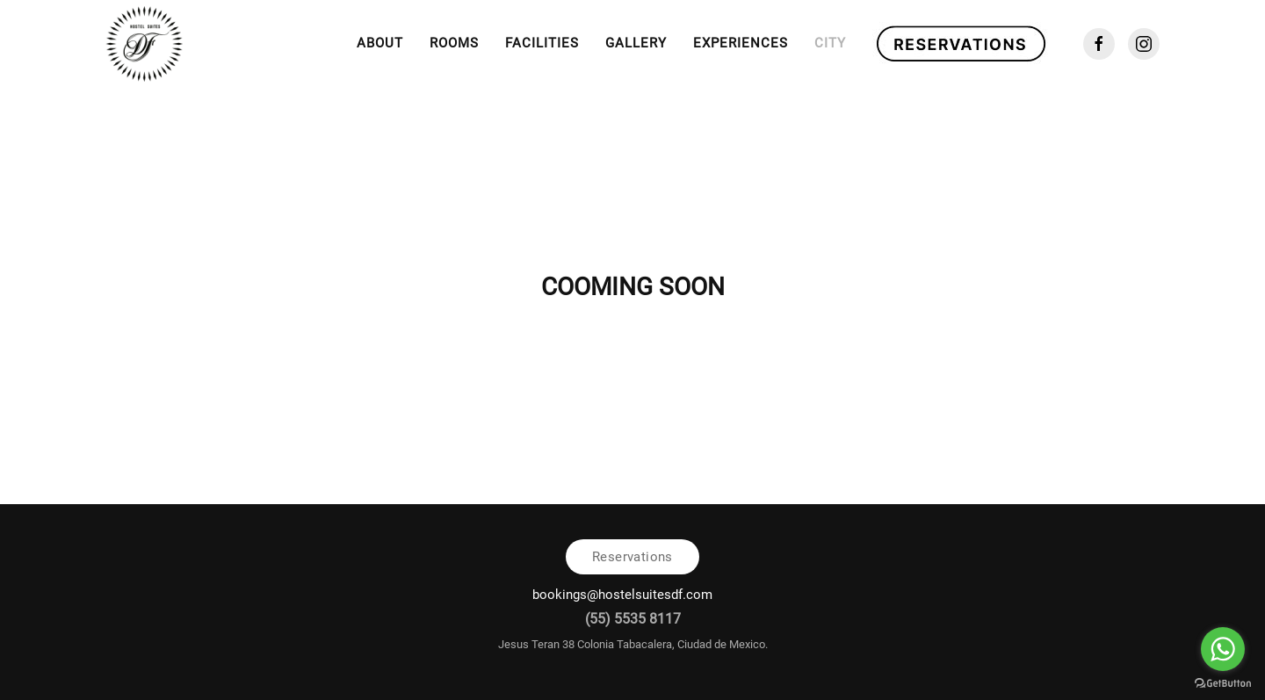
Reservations (632, 557)
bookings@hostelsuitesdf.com (624, 595)
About (380, 43)
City (830, 43)
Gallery (636, 43)
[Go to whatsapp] (1223, 649)
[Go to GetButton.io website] (1223, 682)
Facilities (542, 43)
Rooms (454, 43)
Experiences (740, 43)
